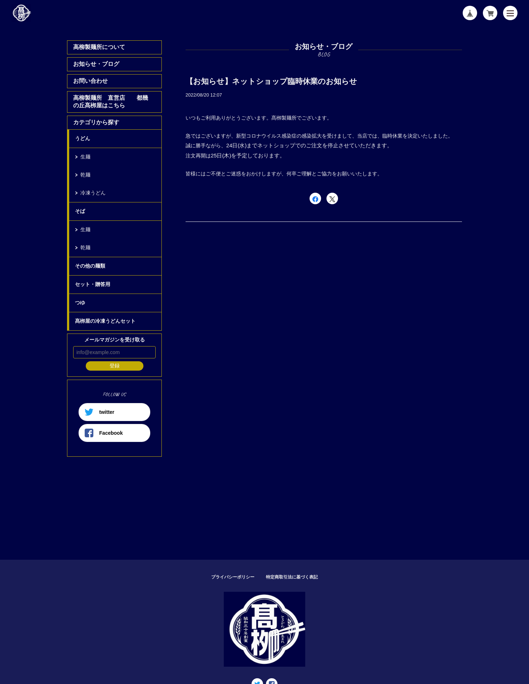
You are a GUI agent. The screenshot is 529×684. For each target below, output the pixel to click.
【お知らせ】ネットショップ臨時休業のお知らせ (271, 81)
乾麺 (85, 175)
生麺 (85, 157)
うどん (82, 138)
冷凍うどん (93, 193)
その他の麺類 (90, 266)
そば (80, 211)
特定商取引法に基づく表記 (292, 577)
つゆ (80, 302)
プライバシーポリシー (232, 577)
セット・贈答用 (92, 284)
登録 (115, 365)
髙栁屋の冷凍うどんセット (105, 321)
